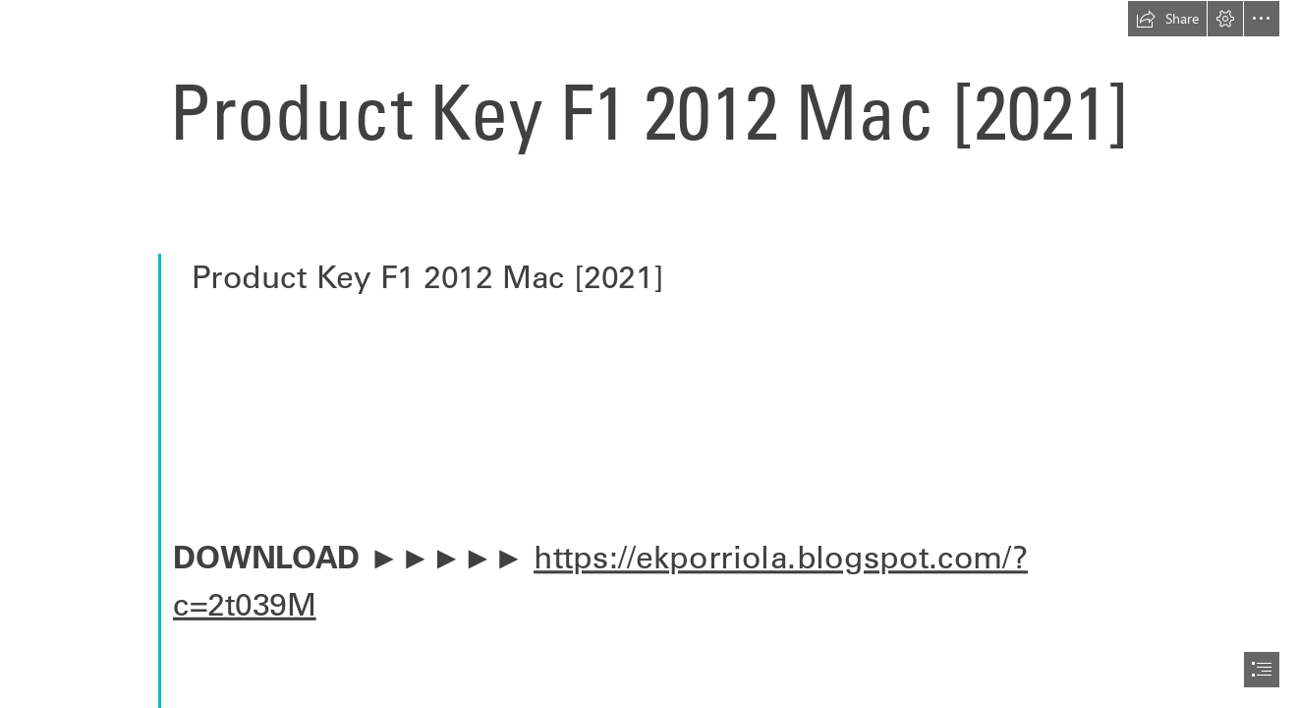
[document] (649, 354)
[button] (1167, 18)
